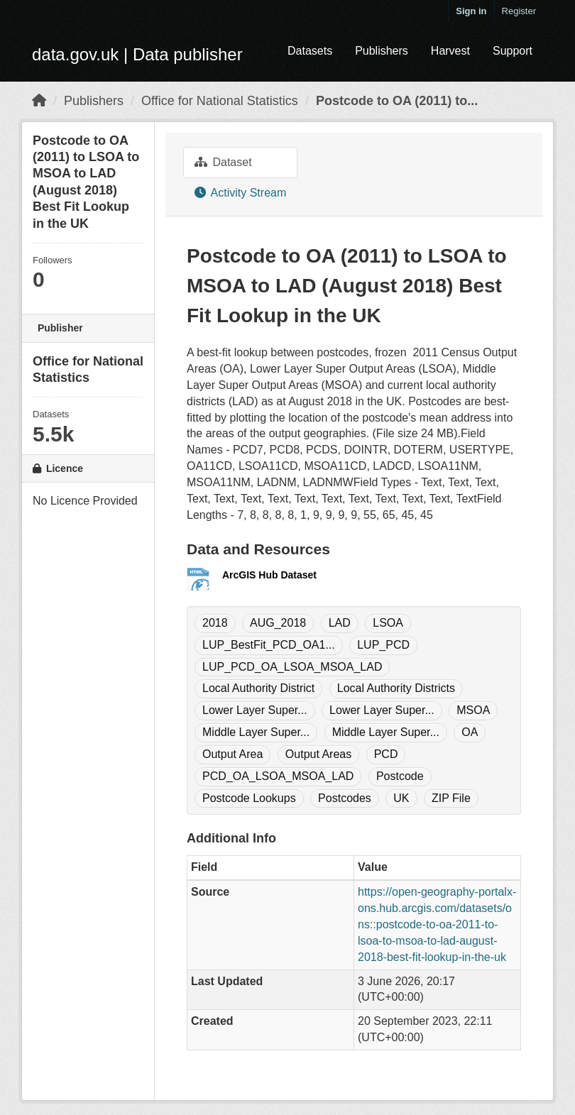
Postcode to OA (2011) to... (397, 101)
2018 (215, 623)
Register (519, 11)
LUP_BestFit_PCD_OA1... (268, 645)
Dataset (223, 162)
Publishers (381, 51)
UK (401, 798)
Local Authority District (258, 688)
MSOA (473, 710)
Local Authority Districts (396, 688)
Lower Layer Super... (254, 710)
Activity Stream (240, 193)
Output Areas (318, 754)
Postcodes (344, 798)
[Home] (39, 101)
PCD (386, 754)
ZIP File (451, 798)
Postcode (400, 776)
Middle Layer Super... (256, 732)
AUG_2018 (278, 623)
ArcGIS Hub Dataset (269, 575)
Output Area (232, 754)
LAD (340, 623)
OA (469, 732)
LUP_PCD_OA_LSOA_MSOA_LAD (292, 667)
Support (512, 51)
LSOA (388, 623)
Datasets (310, 51)
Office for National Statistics (219, 101)
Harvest (450, 51)
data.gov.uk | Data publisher (137, 54)
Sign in (471, 11)
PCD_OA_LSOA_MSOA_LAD (278, 776)
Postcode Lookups (249, 798)
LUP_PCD (383, 645)
